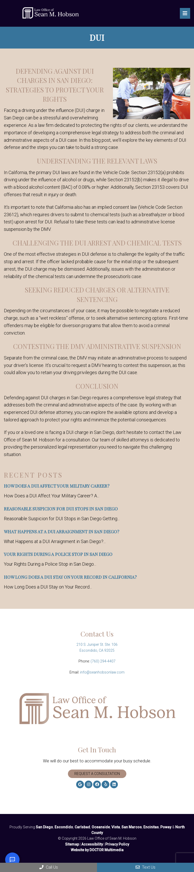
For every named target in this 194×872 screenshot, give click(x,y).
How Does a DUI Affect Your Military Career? (56, 486)
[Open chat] (12, 859)
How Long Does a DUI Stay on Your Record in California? (70, 577)
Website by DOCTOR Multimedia (97, 850)
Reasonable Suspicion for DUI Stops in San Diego (61, 508)
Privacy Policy (117, 844)
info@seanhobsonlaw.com (102, 672)
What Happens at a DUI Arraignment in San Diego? (61, 531)
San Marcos (131, 827)
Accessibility (92, 844)
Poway (165, 827)
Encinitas (151, 827)
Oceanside (101, 827)
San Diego (44, 827)
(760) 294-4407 (103, 661)
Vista (115, 827)
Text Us (145, 867)
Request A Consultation (97, 774)
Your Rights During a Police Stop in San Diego (58, 554)
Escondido (64, 827)
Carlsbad (82, 827)
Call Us (48, 867)
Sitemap (72, 844)
